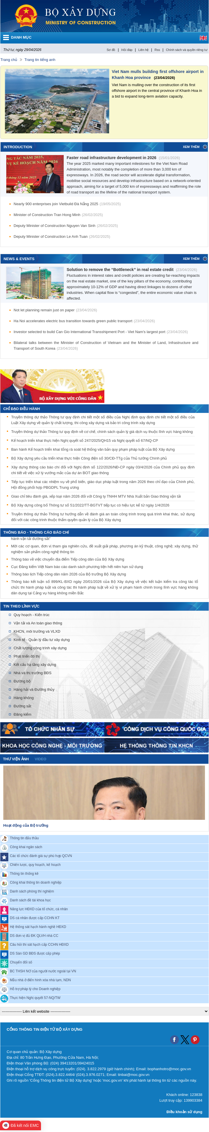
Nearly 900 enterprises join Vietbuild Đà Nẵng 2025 (67, 204)
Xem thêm (191, 147)
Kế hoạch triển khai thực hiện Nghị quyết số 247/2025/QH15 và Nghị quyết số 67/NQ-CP (84, 440)
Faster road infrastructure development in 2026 (123, 157)
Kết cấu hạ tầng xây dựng (34, 664)
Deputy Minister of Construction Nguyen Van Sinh (66, 225)
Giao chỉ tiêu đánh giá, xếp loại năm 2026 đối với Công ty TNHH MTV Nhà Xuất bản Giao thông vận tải (96, 496)
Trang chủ (8, 60)
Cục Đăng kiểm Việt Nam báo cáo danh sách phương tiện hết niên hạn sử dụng (77, 567)
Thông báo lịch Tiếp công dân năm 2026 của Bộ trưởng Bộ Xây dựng (68, 575)
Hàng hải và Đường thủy (33, 689)
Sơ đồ (111, 50)
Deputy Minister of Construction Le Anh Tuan (62, 236)
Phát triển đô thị (26, 656)
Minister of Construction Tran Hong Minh (58, 215)
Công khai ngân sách (26, 847)
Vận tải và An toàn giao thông (37, 623)
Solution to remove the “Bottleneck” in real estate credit (132, 269)
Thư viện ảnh (16, 759)
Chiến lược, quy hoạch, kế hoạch (35, 865)
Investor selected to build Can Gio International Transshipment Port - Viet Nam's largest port (101, 332)
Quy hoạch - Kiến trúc (31, 615)
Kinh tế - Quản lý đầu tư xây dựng (41, 640)
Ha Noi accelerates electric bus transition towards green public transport (84, 321)
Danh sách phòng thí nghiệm (32, 891)
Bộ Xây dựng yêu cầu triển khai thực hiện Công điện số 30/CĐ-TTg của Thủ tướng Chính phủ (89, 458)
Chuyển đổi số (21, 962)
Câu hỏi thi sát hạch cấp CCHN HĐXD (39, 945)
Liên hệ (143, 50)
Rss (157, 50)
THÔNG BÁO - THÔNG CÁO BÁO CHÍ (36, 532)
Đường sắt (22, 706)
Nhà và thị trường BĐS (32, 673)
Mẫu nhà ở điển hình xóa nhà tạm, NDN (40, 980)
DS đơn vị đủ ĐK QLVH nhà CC (34, 936)
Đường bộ (22, 681)
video (40, 759)
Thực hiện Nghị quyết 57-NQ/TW (35, 998)
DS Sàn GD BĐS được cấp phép (35, 953)
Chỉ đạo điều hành (21, 409)
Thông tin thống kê (24, 874)
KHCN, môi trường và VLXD (36, 631)
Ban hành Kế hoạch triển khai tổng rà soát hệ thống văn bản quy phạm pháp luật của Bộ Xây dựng (93, 449)
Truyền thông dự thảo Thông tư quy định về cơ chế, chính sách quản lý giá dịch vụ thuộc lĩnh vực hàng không (102, 432)
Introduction (17, 147)
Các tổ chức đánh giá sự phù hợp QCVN (41, 856)
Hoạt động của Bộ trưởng (25, 825)
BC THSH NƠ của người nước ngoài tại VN (43, 971)
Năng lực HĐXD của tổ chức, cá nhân (39, 909)
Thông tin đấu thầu (24, 838)
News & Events (18, 259)
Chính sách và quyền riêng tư (186, 50)
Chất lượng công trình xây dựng (40, 648)
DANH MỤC (21, 37)
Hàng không (23, 698)
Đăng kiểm (22, 714)
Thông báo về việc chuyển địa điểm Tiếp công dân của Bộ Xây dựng (67, 560)
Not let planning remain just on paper (55, 310)
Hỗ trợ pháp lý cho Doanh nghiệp (35, 989)
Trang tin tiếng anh (39, 60)
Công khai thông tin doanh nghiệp (35, 882)
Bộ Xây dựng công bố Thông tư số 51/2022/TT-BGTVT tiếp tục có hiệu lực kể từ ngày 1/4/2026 (90, 505)
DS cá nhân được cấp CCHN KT (34, 918)
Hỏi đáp (126, 50)
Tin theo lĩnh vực (21, 606)
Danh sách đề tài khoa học (30, 900)
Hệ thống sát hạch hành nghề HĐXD (38, 927)
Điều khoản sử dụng (184, 1112)
